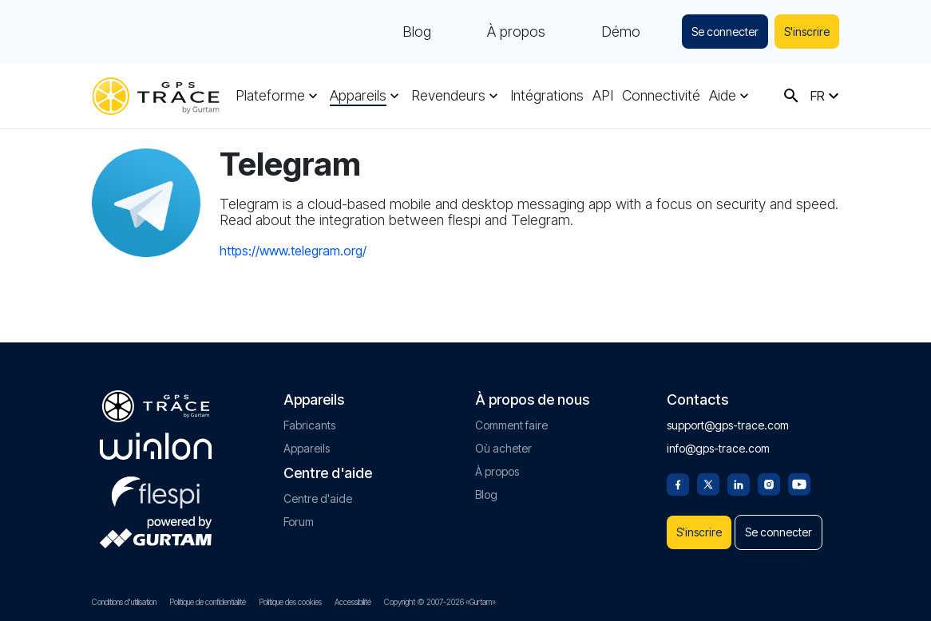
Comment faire (511, 418)
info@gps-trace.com (718, 442)
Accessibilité (353, 602)
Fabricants (309, 418)
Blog (410, 32)
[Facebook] (678, 476)
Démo (614, 32)
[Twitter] (708, 476)
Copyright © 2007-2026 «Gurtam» (440, 602)
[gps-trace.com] (156, 96)
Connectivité (661, 96)
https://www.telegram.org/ (293, 251)
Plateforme (270, 96)
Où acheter (503, 442)
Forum (298, 515)
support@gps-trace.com (728, 418)
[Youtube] (799, 476)
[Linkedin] (738, 476)
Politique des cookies (290, 602)
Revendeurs (448, 96)
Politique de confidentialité (207, 602)
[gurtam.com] (156, 440)
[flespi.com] (156, 483)
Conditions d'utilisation (124, 602)
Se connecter (720, 31)
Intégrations (547, 96)
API (602, 96)
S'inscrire (805, 31)
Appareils (358, 96)
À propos (510, 32)
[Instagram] (769, 476)
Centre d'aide (317, 492)
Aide (722, 96)
